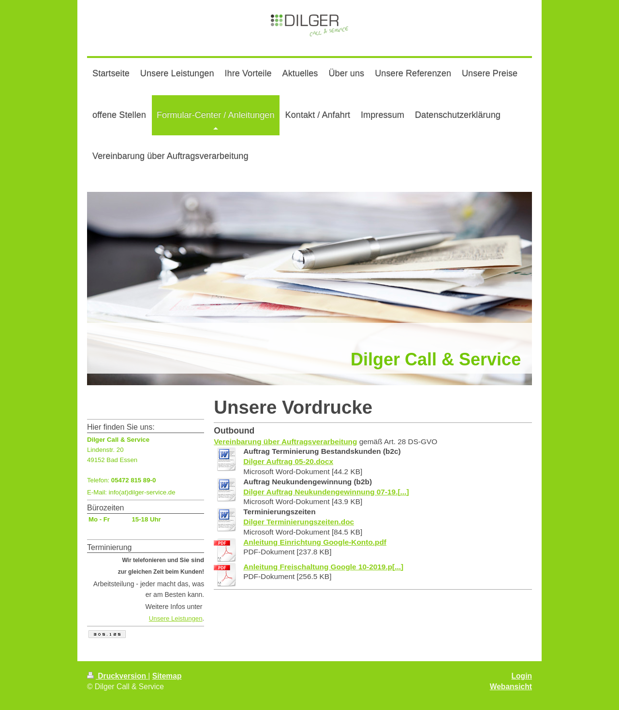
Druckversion (117, 676)
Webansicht (511, 686)
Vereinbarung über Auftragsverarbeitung (285, 441)
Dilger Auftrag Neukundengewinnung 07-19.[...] (326, 492)
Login (522, 676)
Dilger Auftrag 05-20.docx (288, 461)
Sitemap (167, 676)
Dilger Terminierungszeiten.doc (298, 522)
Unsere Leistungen (176, 618)
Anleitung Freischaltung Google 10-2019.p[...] (323, 567)
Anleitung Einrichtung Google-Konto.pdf (314, 542)
